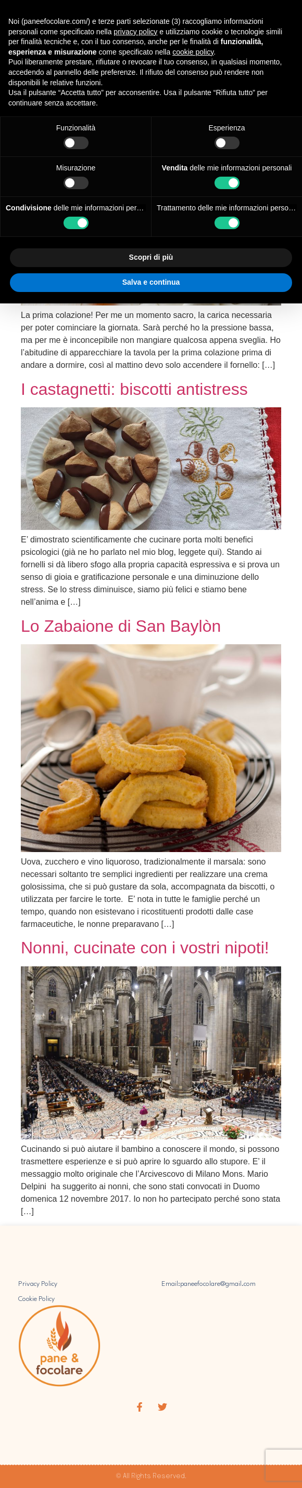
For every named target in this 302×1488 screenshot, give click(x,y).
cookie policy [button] (192, 52)
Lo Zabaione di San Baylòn (121, 626)
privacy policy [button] (135, 32)
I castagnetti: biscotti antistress (134, 389)
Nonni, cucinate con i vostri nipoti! (145, 947)
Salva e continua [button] (151, 282)
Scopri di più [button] (151, 257)
